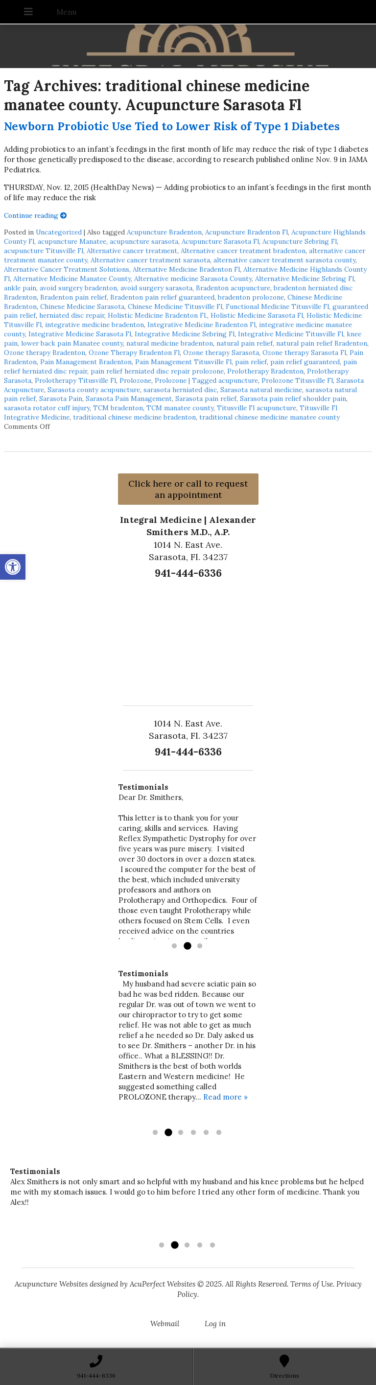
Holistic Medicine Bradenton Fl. (157, 315)
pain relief (251, 361)
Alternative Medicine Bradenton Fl (186, 269)
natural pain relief (244, 343)
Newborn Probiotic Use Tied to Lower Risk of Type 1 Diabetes (172, 126)
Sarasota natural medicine (261, 389)
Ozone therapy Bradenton (44, 352)
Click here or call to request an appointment (188, 489)
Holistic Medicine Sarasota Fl (257, 315)
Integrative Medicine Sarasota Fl (79, 333)
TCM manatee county (179, 407)
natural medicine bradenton (169, 343)
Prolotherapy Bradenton (265, 371)
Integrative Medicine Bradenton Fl (201, 324)
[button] (12, 567)
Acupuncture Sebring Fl (299, 241)
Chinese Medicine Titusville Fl (175, 306)
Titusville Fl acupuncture (256, 407)
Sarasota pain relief (205, 398)
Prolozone (135, 380)
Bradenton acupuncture (233, 287)
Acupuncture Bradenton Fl (246, 232)
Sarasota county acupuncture (93, 389)
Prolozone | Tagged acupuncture (206, 380)
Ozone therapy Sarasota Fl (304, 352)
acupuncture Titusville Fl (43, 250)
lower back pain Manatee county (72, 343)
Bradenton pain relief (73, 297)
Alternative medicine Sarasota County (193, 278)
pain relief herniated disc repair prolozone (157, 371)
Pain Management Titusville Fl (183, 361)
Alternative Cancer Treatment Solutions (66, 269)
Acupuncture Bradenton (164, 232)
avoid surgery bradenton (78, 287)
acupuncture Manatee (72, 241)
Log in (215, 1323)
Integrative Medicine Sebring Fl (185, 333)
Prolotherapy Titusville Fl (75, 380)
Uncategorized (59, 232)
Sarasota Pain (60, 398)
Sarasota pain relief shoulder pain (293, 398)
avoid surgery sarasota (156, 287)
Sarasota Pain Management (129, 398)
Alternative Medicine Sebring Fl (304, 278)
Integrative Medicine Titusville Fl (290, 333)
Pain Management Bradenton (86, 361)
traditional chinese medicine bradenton (134, 417)
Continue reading (35, 215)
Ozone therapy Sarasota (221, 352)
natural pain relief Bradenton (321, 343)
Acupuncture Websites (51, 1284)
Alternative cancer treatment (132, 250)
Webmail (164, 1323)
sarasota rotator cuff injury (47, 407)
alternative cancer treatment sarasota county (284, 260)
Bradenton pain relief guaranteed (162, 297)
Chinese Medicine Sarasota (82, 306)
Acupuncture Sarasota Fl (220, 241)
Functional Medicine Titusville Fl (277, 306)
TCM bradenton (118, 407)
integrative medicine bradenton (94, 324)
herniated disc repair (71, 315)
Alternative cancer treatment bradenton (243, 250)
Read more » (225, 1097)
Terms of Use (311, 1284)
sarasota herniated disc (180, 389)
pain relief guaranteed (305, 361)
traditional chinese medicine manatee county (269, 417)
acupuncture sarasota (144, 241)
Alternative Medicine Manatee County (72, 278)
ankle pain (20, 287)
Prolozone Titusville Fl (297, 380)
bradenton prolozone (251, 297)
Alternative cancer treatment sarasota (150, 260)
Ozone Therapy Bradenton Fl (134, 352)
